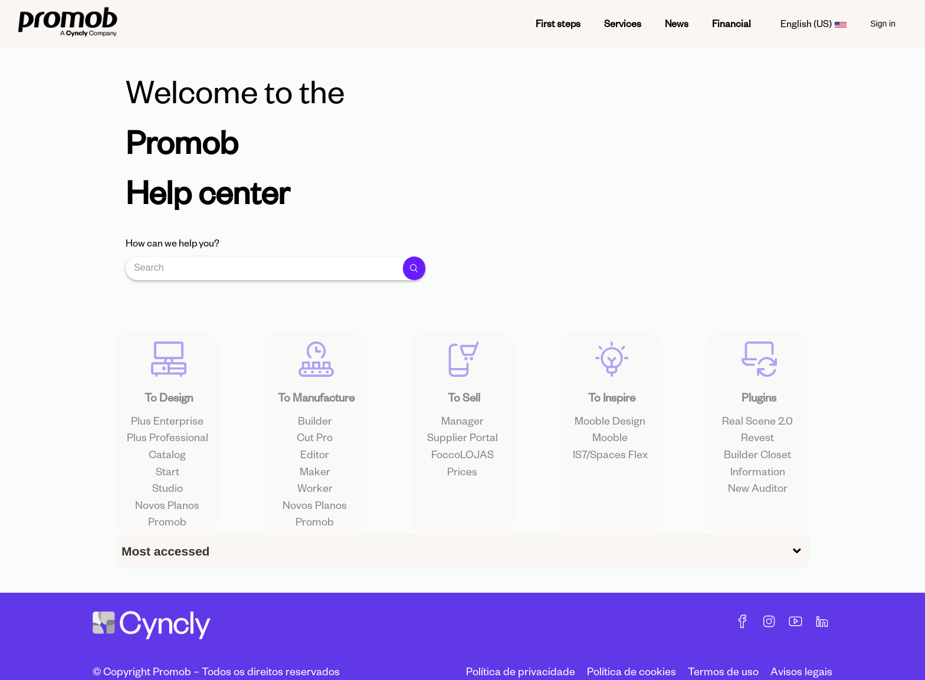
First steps (558, 23)
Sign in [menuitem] (883, 23)
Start (167, 493)
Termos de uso (723, 671)
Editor (314, 476)
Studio (167, 510)
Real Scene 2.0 (757, 442)
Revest (757, 460)
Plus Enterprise (167, 442)
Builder (315, 442)
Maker (315, 493)
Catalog (167, 476)
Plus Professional (167, 460)
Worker (315, 510)
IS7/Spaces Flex (610, 476)
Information (757, 493)
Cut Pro (315, 460)
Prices (462, 493)
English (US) (813, 23)
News (676, 23)
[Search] (266, 268)
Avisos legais (801, 671)
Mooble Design (610, 442)
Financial (731, 23)
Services (622, 23)
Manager (462, 442)
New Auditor (758, 510)
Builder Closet (757, 476)
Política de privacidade (520, 671)
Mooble (610, 460)
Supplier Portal (462, 460)
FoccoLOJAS (462, 476)
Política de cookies (631, 671)
